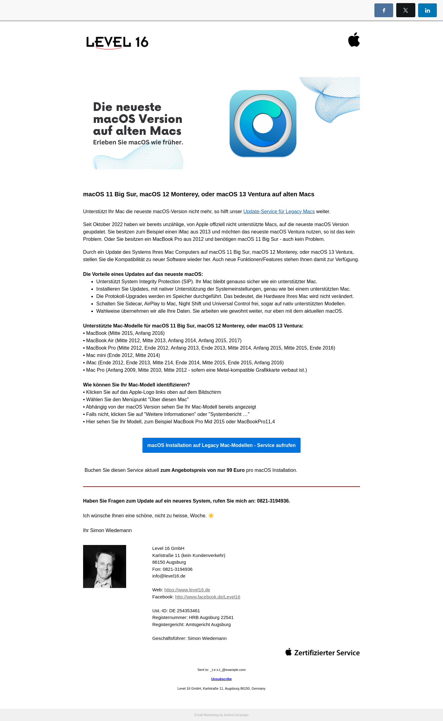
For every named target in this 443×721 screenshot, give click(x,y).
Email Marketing (206, 715)
